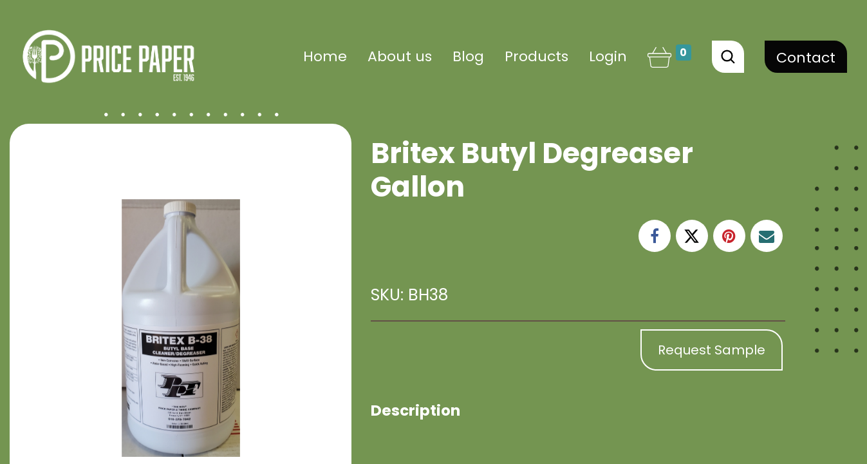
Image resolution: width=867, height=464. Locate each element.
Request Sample (711, 350)
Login (608, 56)
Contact (805, 58)
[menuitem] (325, 56)
